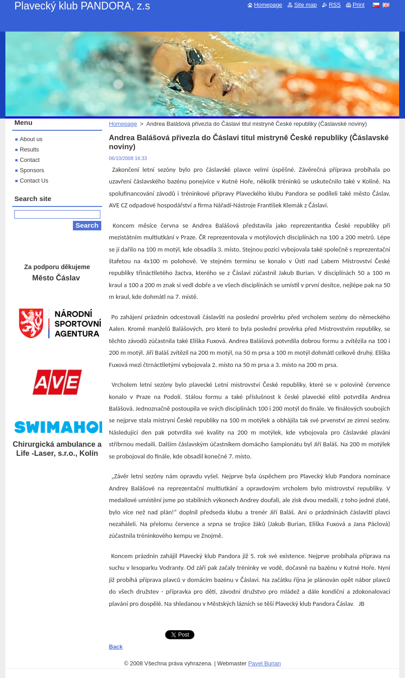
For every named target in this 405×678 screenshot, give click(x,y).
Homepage (123, 123)
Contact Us (34, 180)
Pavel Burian (264, 663)
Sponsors (32, 170)
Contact (30, 159)
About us (31, 139)
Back (116, 646)
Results (29, 149)
